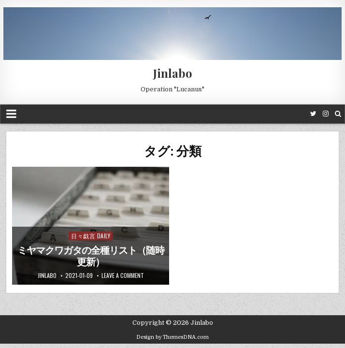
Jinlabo (172, 73)
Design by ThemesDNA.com (172, 337)
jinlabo (47, 275)
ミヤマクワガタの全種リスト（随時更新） (90, 256)
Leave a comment (122, 275)
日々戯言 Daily (90, 236)
